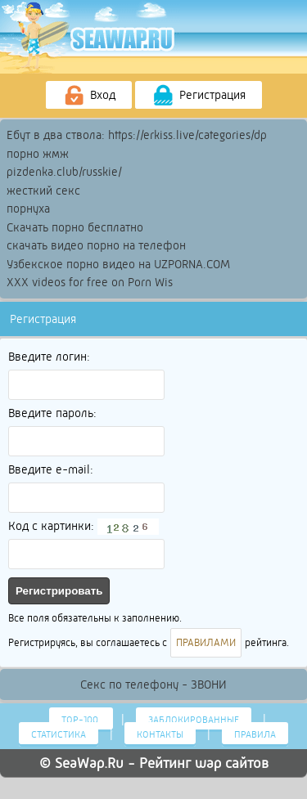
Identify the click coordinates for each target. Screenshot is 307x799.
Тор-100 (81, 719)
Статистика (58, 734)
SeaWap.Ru (89, 763)
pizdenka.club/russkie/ (64, 171)
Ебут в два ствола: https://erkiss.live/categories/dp (137, 135)
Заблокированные (193, 719)
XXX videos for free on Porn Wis (90, 282)
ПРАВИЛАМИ (206, 643)
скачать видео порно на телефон (96, 245)
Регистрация (198, 95)
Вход (88, 95)
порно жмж (38, 153)
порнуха (28, 208)
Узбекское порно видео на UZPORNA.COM (118, 264)
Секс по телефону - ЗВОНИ (153, 684)
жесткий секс (43, 190)
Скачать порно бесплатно (75, 227)
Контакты (160, 734)
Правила (255, 734)
